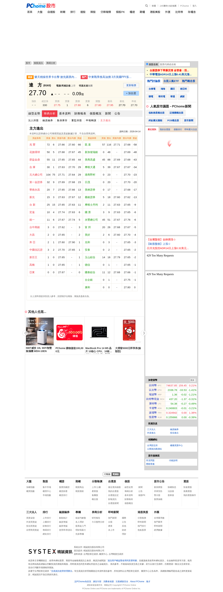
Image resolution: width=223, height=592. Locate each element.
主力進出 (105, 120)
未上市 (111, 530)
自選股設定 (113, 495)
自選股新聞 (113, 503)
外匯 (167, 12)
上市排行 (47, 518)
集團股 (95, 495)
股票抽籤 (158, 499)
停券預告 (158, 491)
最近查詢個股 (114, 487)
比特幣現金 (152, 398)
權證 (132, 12)
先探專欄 (79, 534)
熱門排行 (142, 526)
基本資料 (65, 113)
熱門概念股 (188, 80)
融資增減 (63, 522)
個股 (127, 481)
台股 (110, 522)
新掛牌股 (158, 487)
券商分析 (97, 512)
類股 (93, 12)
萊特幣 (153, 403)
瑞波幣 (153, 394)
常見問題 (150, 460)
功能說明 (173, 460)
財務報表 (80, 113)
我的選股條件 (189, 495)
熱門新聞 (112, 518)
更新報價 (131, 85)
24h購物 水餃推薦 (168, 5)
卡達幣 (153, 407)
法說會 (171, 491)
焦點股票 (142, 530)
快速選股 (187, 487)
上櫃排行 (47, 522)
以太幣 (153, 389)
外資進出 (151, 433)
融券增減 (63, 526)
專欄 (78, 512)
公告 (117, 113)
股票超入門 (80, 526)
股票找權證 (64, 487)
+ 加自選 (131, 93)
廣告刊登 (97, 581)
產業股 (95, 491)
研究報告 (96, 518)
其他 (124, 526)
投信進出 (174, 433)
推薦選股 (187, 491)
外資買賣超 (31, 522)
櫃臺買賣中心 (176, 445)
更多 (192, 380)
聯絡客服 (150, 464)
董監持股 (76, 120)
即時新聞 (113, 512)
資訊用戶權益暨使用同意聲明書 (122, 560)
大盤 (40, 12)
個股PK (120, 12)
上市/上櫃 (96, 487)
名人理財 (79, 522)
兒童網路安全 (122, 581)
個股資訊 (38, 63)
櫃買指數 (30, 491)
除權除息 (172, 487)
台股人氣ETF (171, 80)
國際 (124, 518)
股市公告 (159, 481)
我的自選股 (165, 129)
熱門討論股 (153, 80)
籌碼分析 (50, 113)
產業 (110, 526)
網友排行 (47, 534)
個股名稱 (153, 64)
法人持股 (33, 120)
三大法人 (151, 429)
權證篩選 (63, 491)
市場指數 (47, 495)
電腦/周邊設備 (63, 85)
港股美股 (155, 12)
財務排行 (47, 526)
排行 (72, 12)
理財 (124, 534)
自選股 (51, 12)
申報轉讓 (91, 120)
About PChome (137, 581)
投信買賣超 (31, 526)
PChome (184, 5)
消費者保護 (108, 581)
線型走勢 (34, 113)
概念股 (95, 499)
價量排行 (178, 129)
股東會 (171, 495)
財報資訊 (112, 499)
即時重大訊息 (190, 129)
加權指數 (30, 487)
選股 (83, 12)
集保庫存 (62, 120)
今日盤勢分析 (98, 522)
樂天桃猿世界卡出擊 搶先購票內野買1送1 (56, 76)
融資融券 (48, 120)
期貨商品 (79, 487)
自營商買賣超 (32, 530)
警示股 (157, 495)
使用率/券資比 (65, 530)
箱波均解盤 (80, 518)
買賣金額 (30, 518)
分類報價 (106, 12)
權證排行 (63, 495)
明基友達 (83, 85)
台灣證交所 (152, 445)
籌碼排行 (47, 530)
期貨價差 (79, 491)
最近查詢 (152, 129)
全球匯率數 (159, 518)
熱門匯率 (158, 522)
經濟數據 (158, 530)
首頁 (29, 12)
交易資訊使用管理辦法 (61, 571)
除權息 (192, 12)
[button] (144, 333)
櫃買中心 (47, 491)
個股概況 (96, 113)
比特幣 (179, 12)
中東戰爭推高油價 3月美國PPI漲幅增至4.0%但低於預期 (110, 76)
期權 (142, 12)
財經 (124, 530)
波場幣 (153, 412)
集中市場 (47, 487)
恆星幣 (153, 417)
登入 (195, 5)
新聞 (154, 5)
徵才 (148, 581)
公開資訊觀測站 (154, 449)
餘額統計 (63, 518)
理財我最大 (80, 530)
